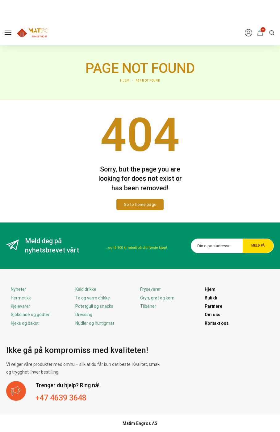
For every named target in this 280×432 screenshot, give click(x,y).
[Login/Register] (248, 32)
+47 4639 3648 (63, 397)
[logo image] (32, 32)
